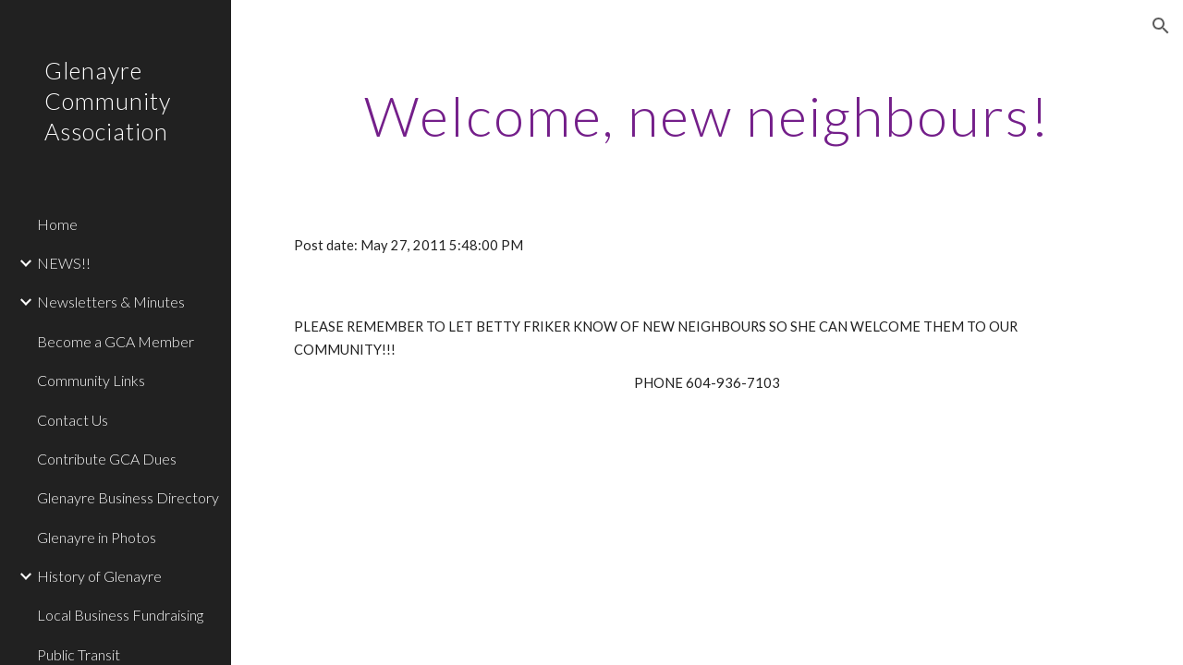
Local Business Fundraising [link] (120, 614)
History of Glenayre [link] (99, 576)
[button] (1161, 26)
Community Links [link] (91, 380)
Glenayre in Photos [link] (96, 537)
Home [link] (57, 224)
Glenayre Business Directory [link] (128, 497)
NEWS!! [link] (64, 263)
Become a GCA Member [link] (115, 341)
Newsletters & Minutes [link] (111, 301)
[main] (707, 115)
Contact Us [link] (72, 420)
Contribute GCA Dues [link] (107, 458)
